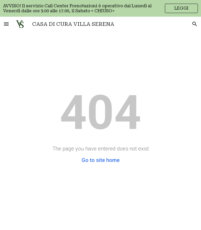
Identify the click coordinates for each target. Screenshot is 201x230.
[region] (100, 8)
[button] (6, 24)
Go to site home (101, 160)
